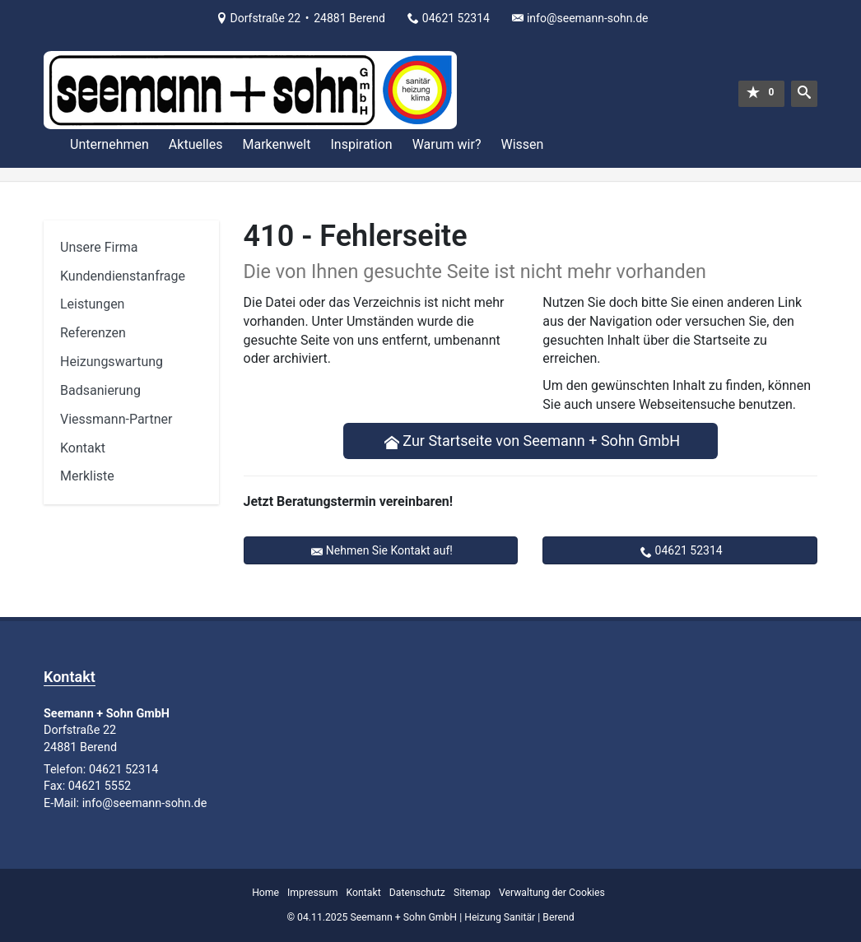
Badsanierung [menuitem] (100, 390)
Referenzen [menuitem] (93, 333)
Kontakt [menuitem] (82, 448)
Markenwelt (276, 144)
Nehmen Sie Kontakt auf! (389, 550)
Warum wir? (447, 144)
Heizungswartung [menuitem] (111, 361)
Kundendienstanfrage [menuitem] (122, 276)
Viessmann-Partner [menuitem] (116, 419)
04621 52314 (689, 550)
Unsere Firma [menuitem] (99, 247)
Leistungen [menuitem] (92, 304)
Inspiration (361, 144)
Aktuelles (196, 144)
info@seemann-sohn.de (588, 18)
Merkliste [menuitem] (87, 476)
